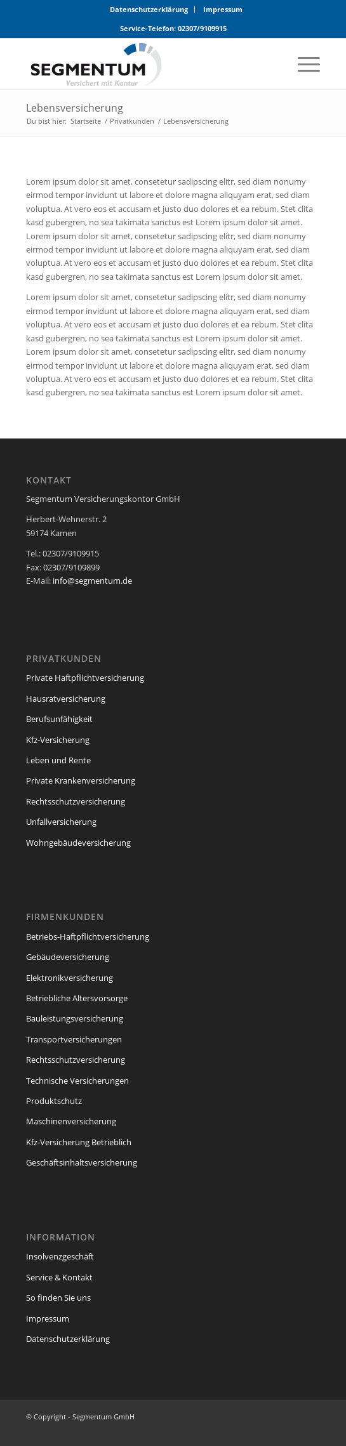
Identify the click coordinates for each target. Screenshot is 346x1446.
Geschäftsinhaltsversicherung (81, 1162)
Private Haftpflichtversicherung (85, 677)
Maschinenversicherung (71, 1121)
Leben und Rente (58, 760)
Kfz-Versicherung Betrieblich (78, 1142)
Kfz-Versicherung (58, 740)
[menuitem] (149, 9)
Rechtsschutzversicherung (75, 801)
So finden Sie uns (58, 1297)
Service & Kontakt (59, 1277)
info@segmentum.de (92, 580)
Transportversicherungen (74, 1039)
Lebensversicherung (74, 108)
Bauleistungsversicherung (74, 1018)
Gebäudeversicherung (67, 957)
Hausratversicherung (65, 698)
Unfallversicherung (61, 821)
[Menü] (302, 64)
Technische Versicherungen (77, 1080)
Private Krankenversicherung (80, 780)
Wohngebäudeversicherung (78, 842)
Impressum (223, 9)
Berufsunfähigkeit (59, 719)
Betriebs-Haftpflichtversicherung (87, 936)
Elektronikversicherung (69, 977)
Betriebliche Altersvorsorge (77, 998)
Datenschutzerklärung (149, 9)
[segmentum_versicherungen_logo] (144, 64)
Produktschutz (54, 1101)
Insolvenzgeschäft (60, 1256)
